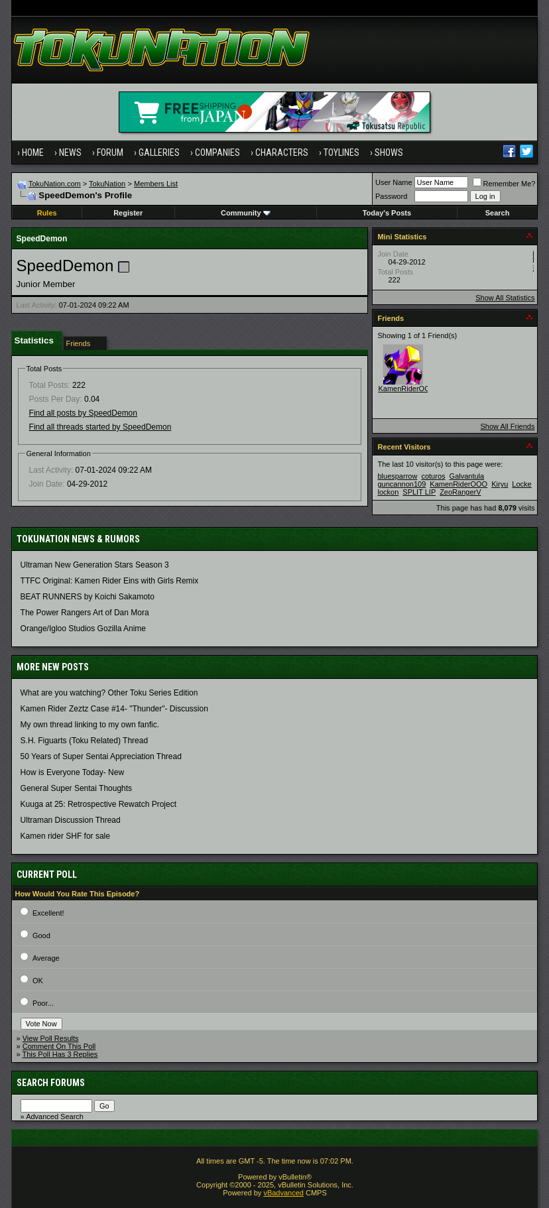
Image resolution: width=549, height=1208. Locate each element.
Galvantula (467, 476)
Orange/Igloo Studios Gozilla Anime (83, 628)
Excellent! (48, 913)
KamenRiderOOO (407, 389)
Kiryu (499, 484)
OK (37, 981)
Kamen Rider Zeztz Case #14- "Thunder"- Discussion (114, 708)
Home (33, 152)
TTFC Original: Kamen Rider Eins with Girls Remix (110, 580)
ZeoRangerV (460, 492)
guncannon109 (401, 484)
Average (46, 958)
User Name (393, 182)
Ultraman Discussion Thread (71, 820)
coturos (433, 476)
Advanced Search (55, 1116)
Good (41, 935)
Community (246, 213)
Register (128, 213)
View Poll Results (51, 1038)
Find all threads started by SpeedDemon (100, 427)
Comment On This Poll (59, 1046)
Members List (156, 184)
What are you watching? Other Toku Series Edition (109, 692)
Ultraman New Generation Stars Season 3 (95, 565)
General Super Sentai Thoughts (77, 788)
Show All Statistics (504, 298)
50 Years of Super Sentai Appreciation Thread (101, 756)
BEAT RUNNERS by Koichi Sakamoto (87, 596)
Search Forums (51, 1082)
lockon (387, 492)
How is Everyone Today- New (73, 772)
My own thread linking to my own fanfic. (90, 724)
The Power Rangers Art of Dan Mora (85, 612)
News (70, 152)
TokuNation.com (55, 184)
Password (391, 196)
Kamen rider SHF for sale (65, 836)
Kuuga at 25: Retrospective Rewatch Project (98, 804)
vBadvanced (283, 1193)
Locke (521, 484)
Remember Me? (504, 184)
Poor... (43, 1003)
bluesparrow (397, 476)
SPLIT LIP (419, 492)
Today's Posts (387, 213)
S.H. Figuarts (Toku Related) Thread (85, 740)
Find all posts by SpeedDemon (83, 413)
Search (497, 213)
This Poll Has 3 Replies (60, 1054)
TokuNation (107, 184)
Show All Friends (508, 426)
